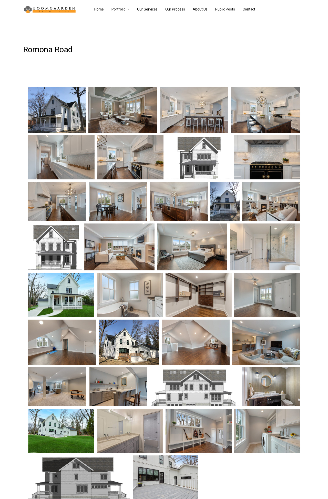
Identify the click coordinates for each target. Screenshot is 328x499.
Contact (249, 9)
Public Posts (225, 9)
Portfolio (118, 9)
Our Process (175, 9)
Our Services (147, 9)
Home (99, 9)
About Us (200, 9)
